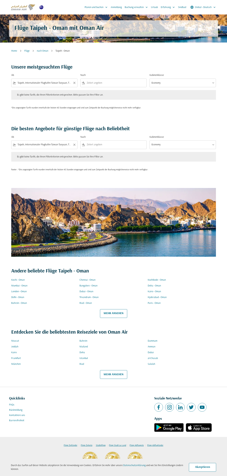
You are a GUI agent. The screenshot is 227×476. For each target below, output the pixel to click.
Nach (83, 75)
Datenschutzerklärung (134, 465)
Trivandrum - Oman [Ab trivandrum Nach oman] (89, 297)
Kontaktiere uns (17, 415)
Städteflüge (101, 445)
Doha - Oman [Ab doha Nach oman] (154, 285)
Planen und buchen (97, 7)
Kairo (14, 352)
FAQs (11, 404)
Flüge (27, 51)
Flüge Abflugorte (137, 445)
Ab (12, 75)
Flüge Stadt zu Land (117, 445)
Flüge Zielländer (70, 445)
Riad (81, 364)
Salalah (151, 364)
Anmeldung (116, 7)
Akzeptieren (202, 467)
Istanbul (83, 358)
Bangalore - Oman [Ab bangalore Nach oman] (88, 285)
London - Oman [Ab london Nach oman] (19, 291)
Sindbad (182, 7)
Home (14, 51)
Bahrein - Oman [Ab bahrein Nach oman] (19, 303)
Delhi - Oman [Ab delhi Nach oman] (17, 297)
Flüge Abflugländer (155, 445)
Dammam (152, 341)
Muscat (15, 341)
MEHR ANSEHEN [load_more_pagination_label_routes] (113, 313)
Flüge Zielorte (86, 445)
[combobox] (44, 83)
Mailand (83, 346)
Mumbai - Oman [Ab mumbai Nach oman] (19, 285)
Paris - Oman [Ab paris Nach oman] (154, 303)
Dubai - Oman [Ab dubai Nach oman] (86, 291)
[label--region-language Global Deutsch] (203, 7)
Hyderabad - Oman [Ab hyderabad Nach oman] (157, 297)
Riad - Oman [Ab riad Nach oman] (85, 303)
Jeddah (14, 346)
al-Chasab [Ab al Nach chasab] (153, 358)
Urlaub (154, 7)
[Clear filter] (74, 83)
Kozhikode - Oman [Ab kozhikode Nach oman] (157, 280)
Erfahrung (169, 7)
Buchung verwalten (137, 7)
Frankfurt (16, 358)
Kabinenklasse (157, 75)
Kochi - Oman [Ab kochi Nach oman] (18, 280)
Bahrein (83, 341)
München (16, 364)
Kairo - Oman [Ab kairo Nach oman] (154, 291)
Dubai (151, 352)
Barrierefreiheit (16, 420)
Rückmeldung (15, 410)
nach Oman (42, 51)
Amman (151, 346)
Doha (82, 352)
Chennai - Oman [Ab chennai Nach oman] (87, 280)
